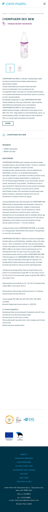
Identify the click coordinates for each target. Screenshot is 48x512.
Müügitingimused (24, 462)
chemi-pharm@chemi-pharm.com (27, 500)
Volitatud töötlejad (24, 466)
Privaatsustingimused (24, 458)
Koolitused (24, 478)
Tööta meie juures (24, 481)
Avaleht (5, 13)
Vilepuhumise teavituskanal (24, 470)
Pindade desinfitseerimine (18, 13)
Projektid (24, 474)
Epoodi (8, 123)
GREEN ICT (24, 454)
